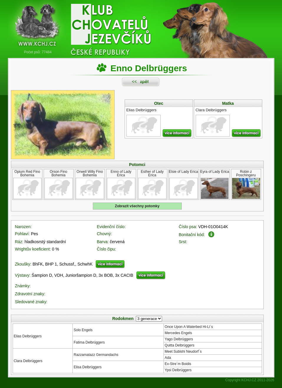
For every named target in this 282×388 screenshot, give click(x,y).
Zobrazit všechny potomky (137, 206)
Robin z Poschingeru (246, 173)
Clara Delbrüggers (28, 361)
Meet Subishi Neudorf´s (183, 351)
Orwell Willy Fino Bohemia (90, 173)
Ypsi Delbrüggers (178, 370)
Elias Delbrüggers (28, 336)
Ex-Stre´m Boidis (178, 364)
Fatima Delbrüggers (89, 342)
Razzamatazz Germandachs (96, 355)
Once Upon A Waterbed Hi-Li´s (189, 327)
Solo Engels (83, 330)
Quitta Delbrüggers (179, 345)
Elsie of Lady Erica (183, 172)
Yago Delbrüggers (179, 339)
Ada (168, 358)
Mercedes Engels (178, 333)
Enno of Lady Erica (121, 173)
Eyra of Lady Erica (214, 172)
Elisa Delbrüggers (88, 367)
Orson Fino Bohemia (58, 173)
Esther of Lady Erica (152, 173)
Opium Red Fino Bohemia (27, 173)
